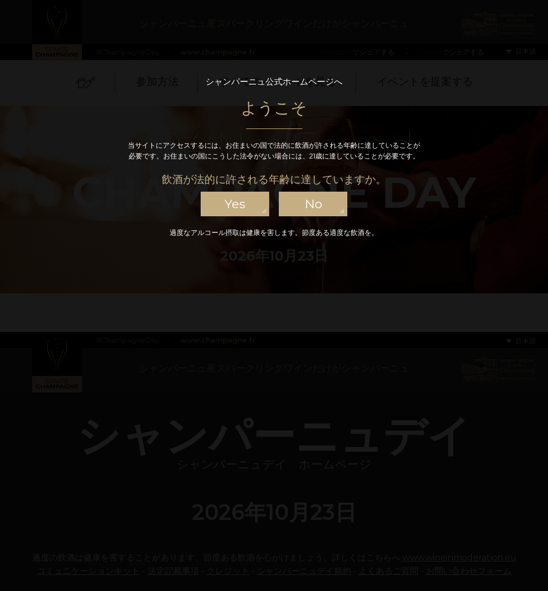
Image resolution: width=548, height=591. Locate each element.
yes (235, 203)
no (313, 203)
